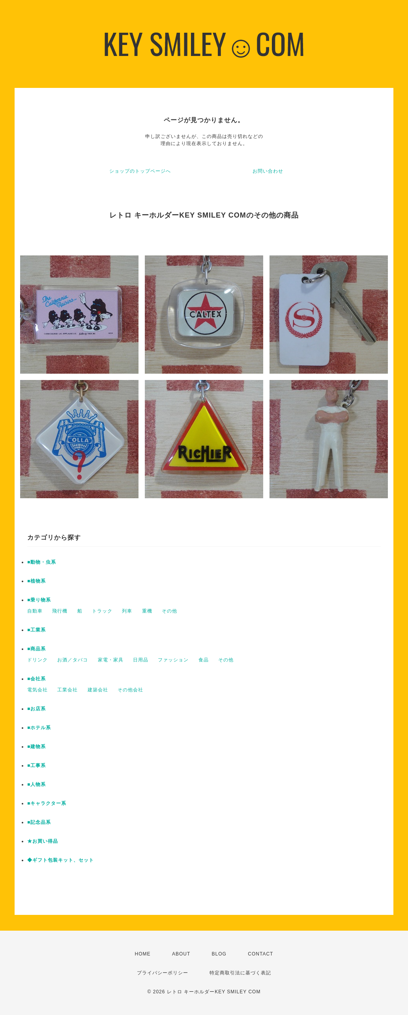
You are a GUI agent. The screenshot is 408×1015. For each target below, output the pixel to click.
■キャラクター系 (46, 803)
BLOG (219, 954)
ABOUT (181, 954)
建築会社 (98, 690)
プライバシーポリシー (162, 973)
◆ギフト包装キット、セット (60, 860)
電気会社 (37, 690)
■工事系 (36, 765)
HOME (143, 954)
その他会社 (130, 690)
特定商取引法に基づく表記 (240, 973)
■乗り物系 (39, 600)
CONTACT (260, 954)
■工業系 (36, 630)
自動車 (35, 611)
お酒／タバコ (72, 660)
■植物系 (36, 581)
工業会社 (67, 690)
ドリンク (37, 660)
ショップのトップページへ (140, 171)
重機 (147, 611)
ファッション (173, 660)
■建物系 (36, 746)
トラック (102, 611)
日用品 (140, 660)
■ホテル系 (39, 727)
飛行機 (59, 611)
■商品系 (36, 649)
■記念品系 (39, 822)
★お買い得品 (42, 841)
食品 (203, 660)
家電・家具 (111, 660)
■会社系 (36, 679)
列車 (127, 611)
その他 (169, 611)
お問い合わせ (268, 171)
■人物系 (36, 784)
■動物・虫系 (41, 562)
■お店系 (36, 708)
